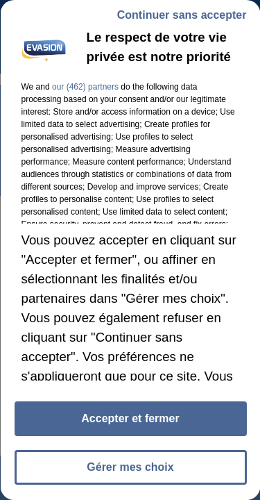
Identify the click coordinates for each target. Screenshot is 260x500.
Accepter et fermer (130, 418)
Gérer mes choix (130, 467)
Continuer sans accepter (181, 15)
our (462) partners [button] (84, 87)
